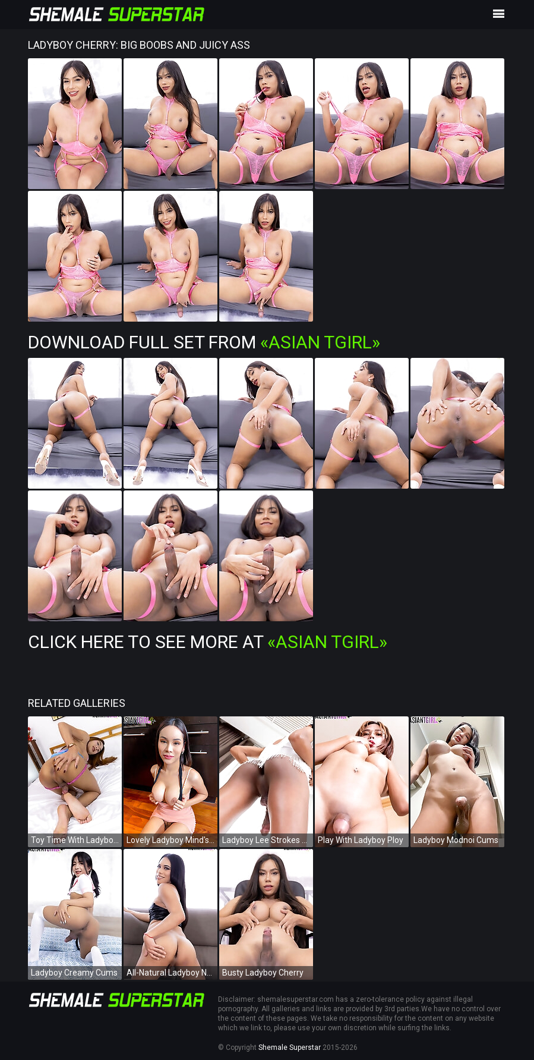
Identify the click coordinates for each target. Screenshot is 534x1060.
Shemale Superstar (289, 1047)
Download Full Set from (204, 342)
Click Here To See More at (207, 641)
